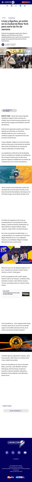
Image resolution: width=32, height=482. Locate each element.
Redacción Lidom (11, 44)
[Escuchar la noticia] (9, 110)
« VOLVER (3, 17)
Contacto (16, 459)
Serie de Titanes (7, 406)
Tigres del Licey (11, 17)
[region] (16, 12)
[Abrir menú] (2, 2)
